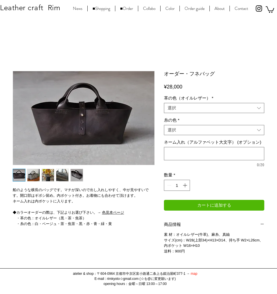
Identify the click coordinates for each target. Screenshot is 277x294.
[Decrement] (168, 185)
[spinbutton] (177, 185)
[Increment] (185, 185)
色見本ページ (113, 212)
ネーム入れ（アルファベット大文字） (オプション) (212, 142)
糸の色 (171, 120)
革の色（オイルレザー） (188, 98)
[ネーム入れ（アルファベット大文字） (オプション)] (214, 154)
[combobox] (214, 108)
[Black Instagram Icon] (259, 8)
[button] (270, 9)
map (194, 274)
